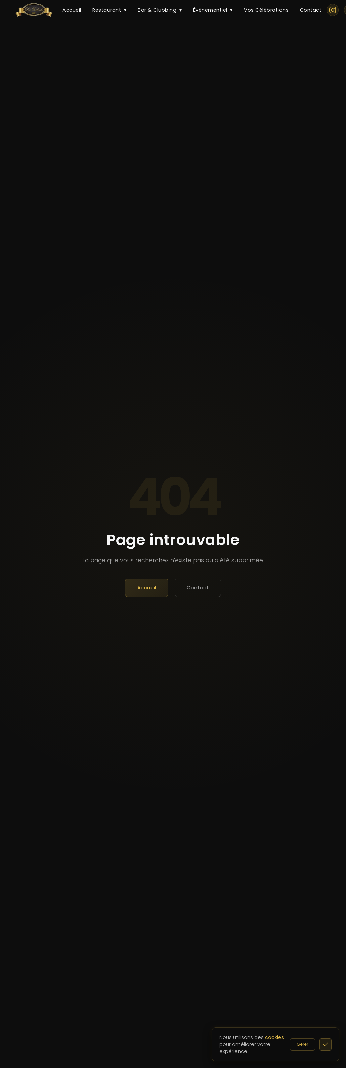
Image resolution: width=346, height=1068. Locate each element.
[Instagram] (333, 10)
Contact (311, 10)
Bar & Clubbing (160, 10)
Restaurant (109, 10)
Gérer (311, 1044)
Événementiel (213, 10)
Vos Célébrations (266, 10)
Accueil (71, 10)
